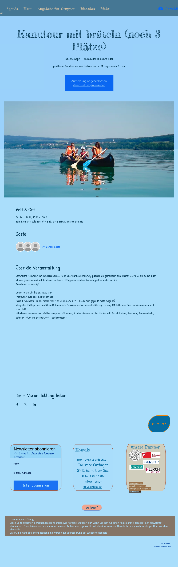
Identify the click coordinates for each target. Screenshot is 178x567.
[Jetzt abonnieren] (36, 485)
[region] (159, 424)
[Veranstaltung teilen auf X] (25, 404)
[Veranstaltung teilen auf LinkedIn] (34, 404)
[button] (28, 9)
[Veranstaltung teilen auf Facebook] (17, 404)
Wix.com (167, 546)
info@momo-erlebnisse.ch (92, 484)
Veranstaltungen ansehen (89, 85)
